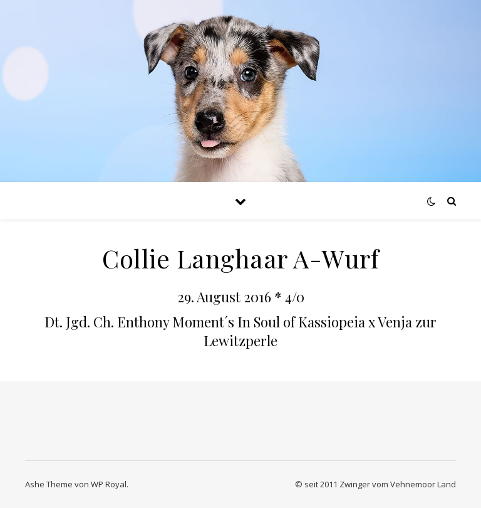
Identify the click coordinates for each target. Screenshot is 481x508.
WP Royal (109, 484)
